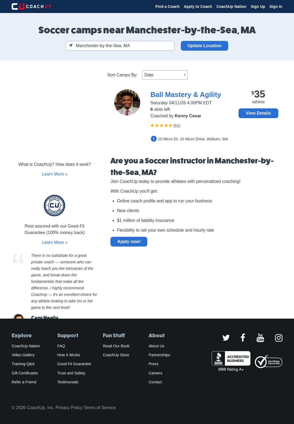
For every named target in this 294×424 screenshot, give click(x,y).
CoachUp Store (116, 355)
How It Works (68, 355)
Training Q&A (23, 364)
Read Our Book (116, 346)
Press (153, 364)
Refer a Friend (24, 382)
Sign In (276, 6)
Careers (155, 373)
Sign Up (258, 6)
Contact (155, 382)
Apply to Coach (198, 6)
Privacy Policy (69, 407)
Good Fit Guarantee (74, 364)
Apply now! (129, 241)
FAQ (61, 346)
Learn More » (54, 174)
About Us (157, 346)
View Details (258, 113)
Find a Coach (167, 6)
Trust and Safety (71, 373)
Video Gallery (23, 355)
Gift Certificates (25, 373)
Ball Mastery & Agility (186, 94)
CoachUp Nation (231, 6)
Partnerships (159, 355)
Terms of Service (100, 407)
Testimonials (68, 382)
